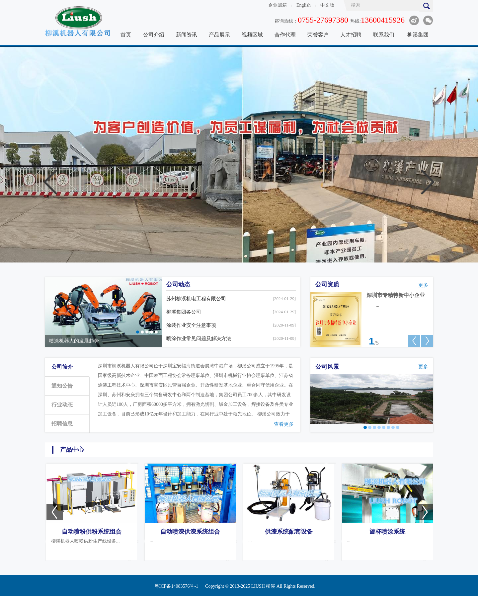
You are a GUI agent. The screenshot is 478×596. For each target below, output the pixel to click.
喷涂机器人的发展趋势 (74, 340)
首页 (125, 34)
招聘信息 (62, 423)
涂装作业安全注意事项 (191, 325)
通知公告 (62, 386)
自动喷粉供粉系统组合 (91, 531)
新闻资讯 (186, 34)
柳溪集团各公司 (183, 312)
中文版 (327, 5)
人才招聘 (350, 34)
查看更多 (284, 424)
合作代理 (285, 34)
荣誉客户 (318, 34)
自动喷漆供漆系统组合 (190, 531)
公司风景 (327, 366)
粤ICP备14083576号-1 (176, 586)
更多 (423, 285)
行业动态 (62, 405)
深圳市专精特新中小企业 (395, 295)
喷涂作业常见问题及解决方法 (198, 338)
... (377, 305)
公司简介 (62, 367)
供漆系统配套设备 (289, 531)
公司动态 (178, 284)
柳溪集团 (418, 34)
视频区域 (252, 34)
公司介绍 (153, 34)
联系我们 (383, 34)
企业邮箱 (277, 5)
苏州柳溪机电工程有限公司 (196, 298)
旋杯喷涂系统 (387, 531)
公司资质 (327, 284)
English (303, 5)
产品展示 (219, 34)
